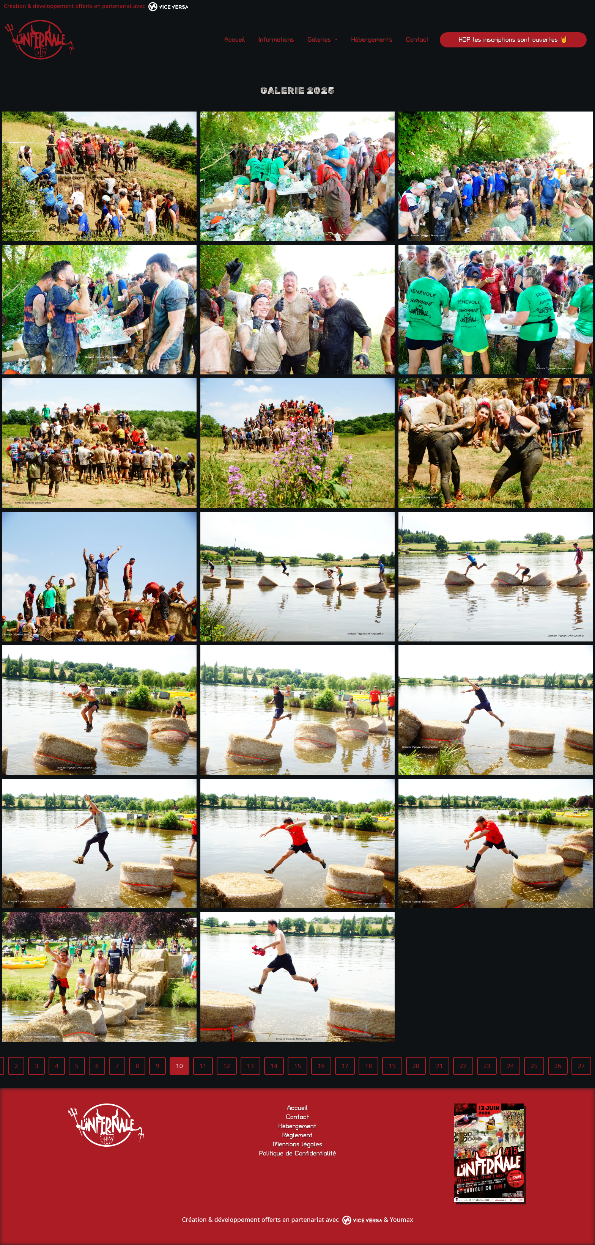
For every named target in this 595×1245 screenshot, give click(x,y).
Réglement (297, 1135)
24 (510, 1066)
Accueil (235, 39)
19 (392, 1066)
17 (345, 1066)
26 (557, 1066)
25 (533, 1066)
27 (581, 1066)
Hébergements (371, 39)
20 (415, 1066)
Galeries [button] (320, 39)
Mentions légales (297, 1144)
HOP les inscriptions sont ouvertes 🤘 (513, 39)
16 (321, 1066)
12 (226, 1066)
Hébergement (297, 1126)
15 (297, 1066)
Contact (417, 39)
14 (274, 1066)
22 (463, 1066)
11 (203, 1066)
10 (179, 1066)
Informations (276, 39)
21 (439, 1066)
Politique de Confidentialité (297, 1153)
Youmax (401, 1219)
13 (250, 1066)
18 (368, 1066)
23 (486, 1066)
